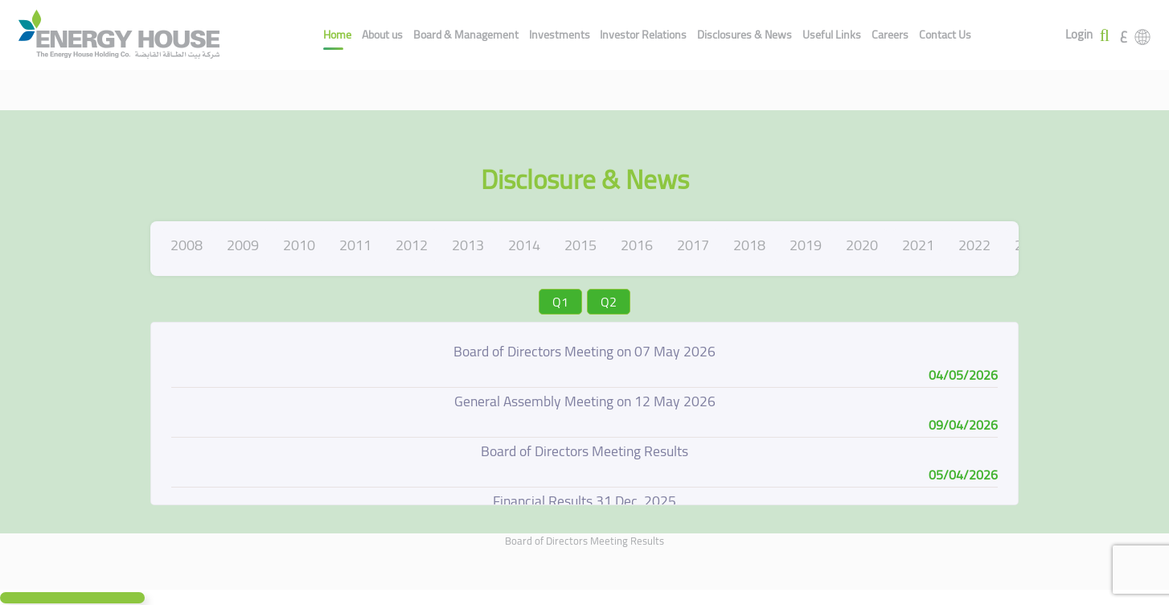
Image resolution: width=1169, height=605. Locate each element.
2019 (806, 245)
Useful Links (831, 34)
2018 (749, 245)
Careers (890, 34)
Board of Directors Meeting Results (584, 540)
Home (337, 34)
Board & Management (466, 34)
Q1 (560, 302)
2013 (468, 245)
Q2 (609, 302)
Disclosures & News (744, 34)
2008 (186, 245)
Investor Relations (643, 34)
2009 (243, 245)
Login (1079, 35)
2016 (637, 245)
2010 (299, 245)
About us (382, 34)
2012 (412, 245)
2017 (693, 245)
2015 (580, 245)
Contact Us (945, 34)
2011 (355, 245)
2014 (524, 245)
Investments (559, 34)
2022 (974, 245)
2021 (918, 245)
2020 (862, 245)
